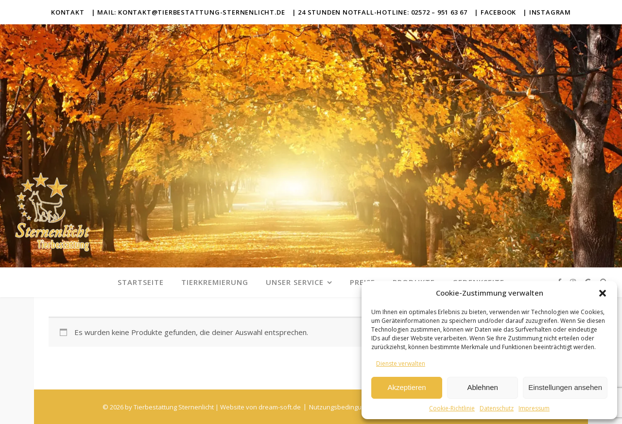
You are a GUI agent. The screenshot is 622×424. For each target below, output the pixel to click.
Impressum (534, 408)
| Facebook (495, 12)
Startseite (141, 282)
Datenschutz (497, 408)
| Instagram (547, 12)
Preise (362, 282)
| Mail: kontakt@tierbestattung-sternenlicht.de (188, 12)
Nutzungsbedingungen (343, 407)
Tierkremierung (214, 282)
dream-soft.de (280, 407)
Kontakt (68, 12)
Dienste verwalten (400, 363)
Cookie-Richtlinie (452, 408)
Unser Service (295, 282)
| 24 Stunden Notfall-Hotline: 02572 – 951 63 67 (380, 12)
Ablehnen (482, 387)
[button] (602, 293)
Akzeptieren (406, 387)
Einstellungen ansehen (565, 387)
